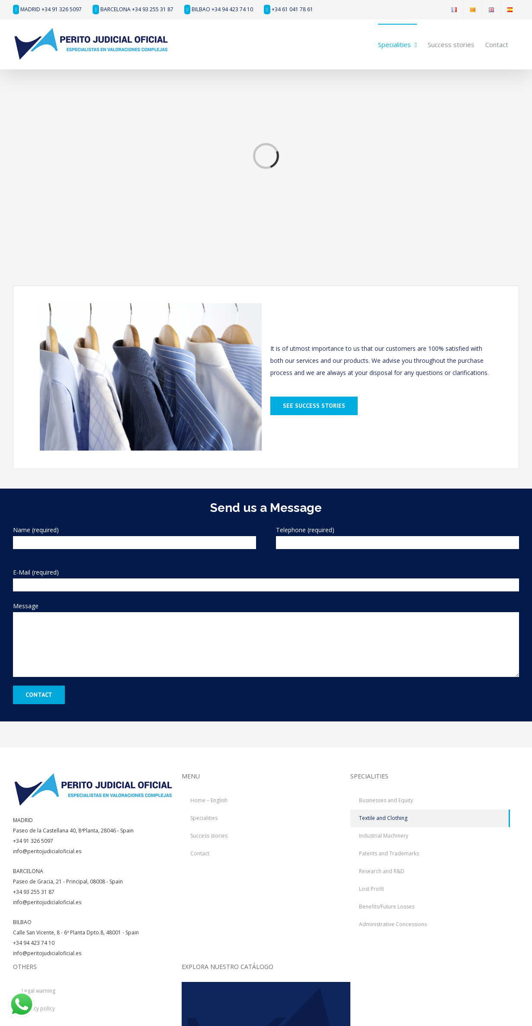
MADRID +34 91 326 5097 (47, 9)
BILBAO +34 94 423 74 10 (218, 9)
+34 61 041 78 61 (288, 9)
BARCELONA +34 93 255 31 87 (133, 9)
